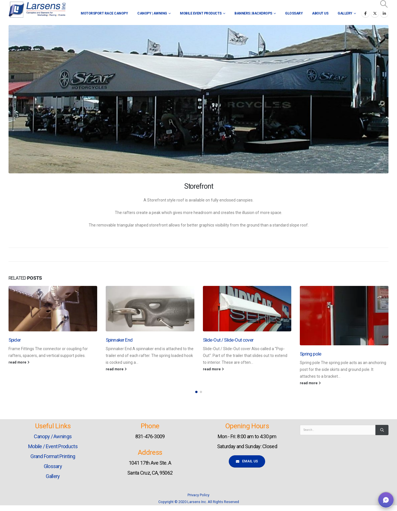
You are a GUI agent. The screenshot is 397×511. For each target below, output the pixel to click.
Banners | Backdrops (253, 13)
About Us (320, 13)
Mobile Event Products (201, 13)
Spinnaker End (119, 340)
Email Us (247, 461)
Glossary (294, 13)
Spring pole (310, 354)
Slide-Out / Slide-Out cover (228, 340)
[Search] (381, 430)
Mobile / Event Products (53, 446)
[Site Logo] (37, 10)
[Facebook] (365, 13)
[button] (384, 4)
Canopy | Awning (152, 13)
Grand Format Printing (52, 456)
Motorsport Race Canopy (104, 13)
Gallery (345, 13)
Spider (15, 340)
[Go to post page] (53, 308)
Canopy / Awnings (53, 436)
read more (19, 362)
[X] (375, 13)
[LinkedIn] (384, 13)
